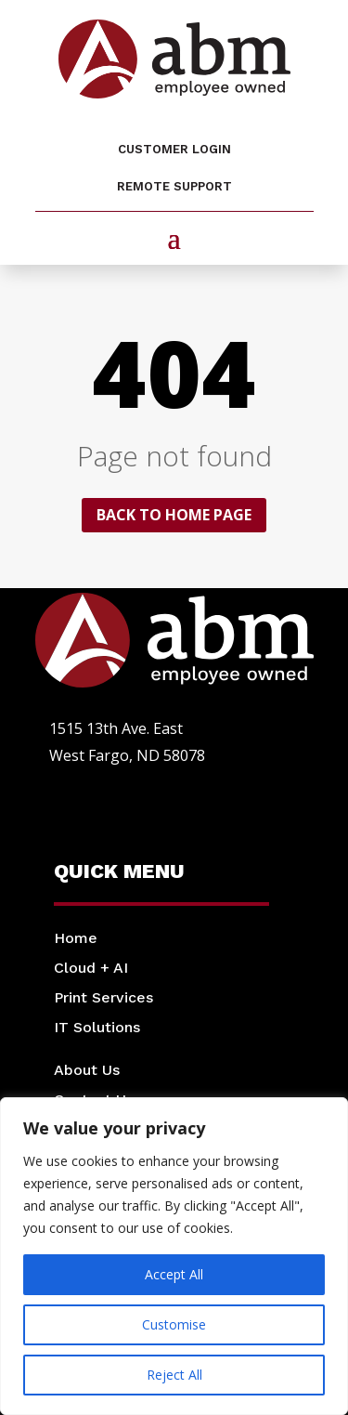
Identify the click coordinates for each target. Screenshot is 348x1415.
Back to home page (174, 514)
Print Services (103, 997)
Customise (174, 1324)
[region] (174, 1256)
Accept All (174, 1274)
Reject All (174, 1374)
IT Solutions (97, 1027)
